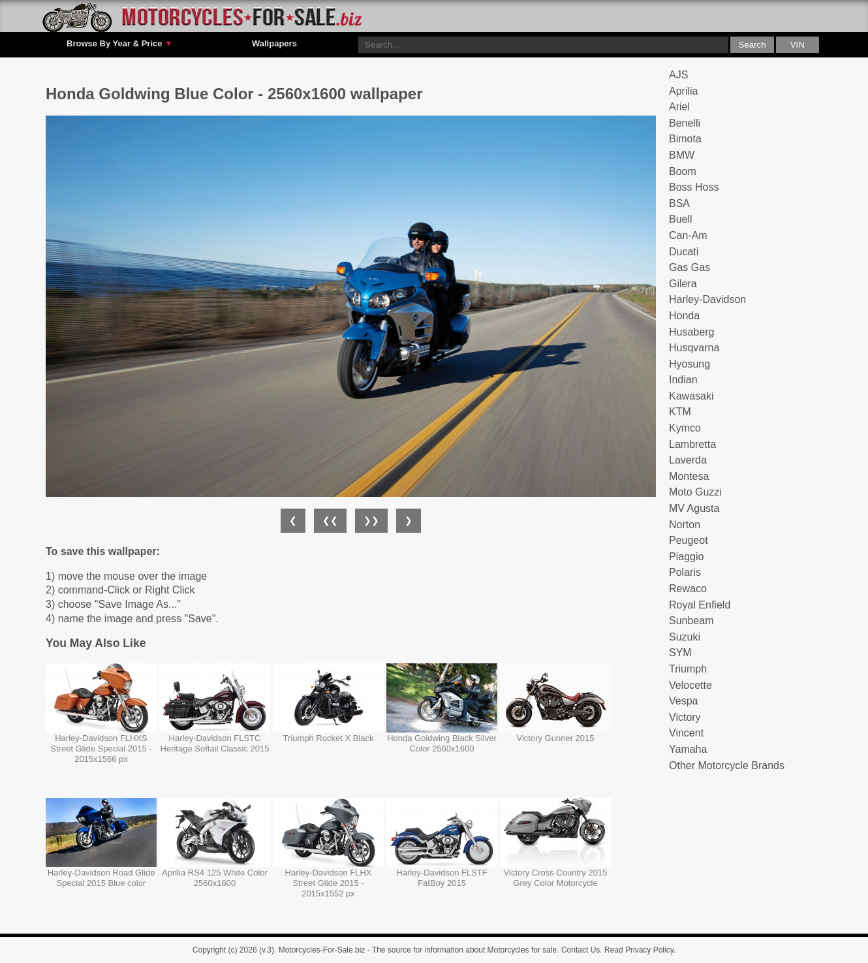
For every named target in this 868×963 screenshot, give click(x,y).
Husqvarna (694, 347)
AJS (678, 74)
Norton (684, 524)
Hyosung (689, 364)
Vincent (686, 732)
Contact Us (580, 950)
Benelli (684, 123)
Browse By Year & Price (120, 44)
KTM (680, 411)
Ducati (683, 251)
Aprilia (683, 91)
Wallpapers (274, 43)
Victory (685, 717)
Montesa (689, 476)
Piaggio (686, 556)
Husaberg (691, 332)
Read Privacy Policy (639, 950)
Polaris (685, 572)
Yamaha (688, 749)
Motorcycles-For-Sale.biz (322, 950)
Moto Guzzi (695, 491)
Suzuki (684, 636)
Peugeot (688, 540)
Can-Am (688, 235)
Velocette (690, 685)
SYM (680, 652)
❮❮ (330, 520)
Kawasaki (691, 396)
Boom (682, 171)
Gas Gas (689, 267)
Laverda (688, 460)
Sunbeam (691, 620)
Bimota (685, 138)
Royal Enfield (699, 604)
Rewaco (688, 588)
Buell (680, 219)
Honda (684, 315)
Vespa (683, 700)
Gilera (683, 283)
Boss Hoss (694, 187)
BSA (679, 203)
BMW (681, 155)
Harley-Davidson (707, 299)
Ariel (679, 106)
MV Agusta (694, 508)
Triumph (688, 668)
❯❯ (371, 520)
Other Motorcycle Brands (726, 765)
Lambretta (692, 444)
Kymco (685, 428)
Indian (683, 379)
